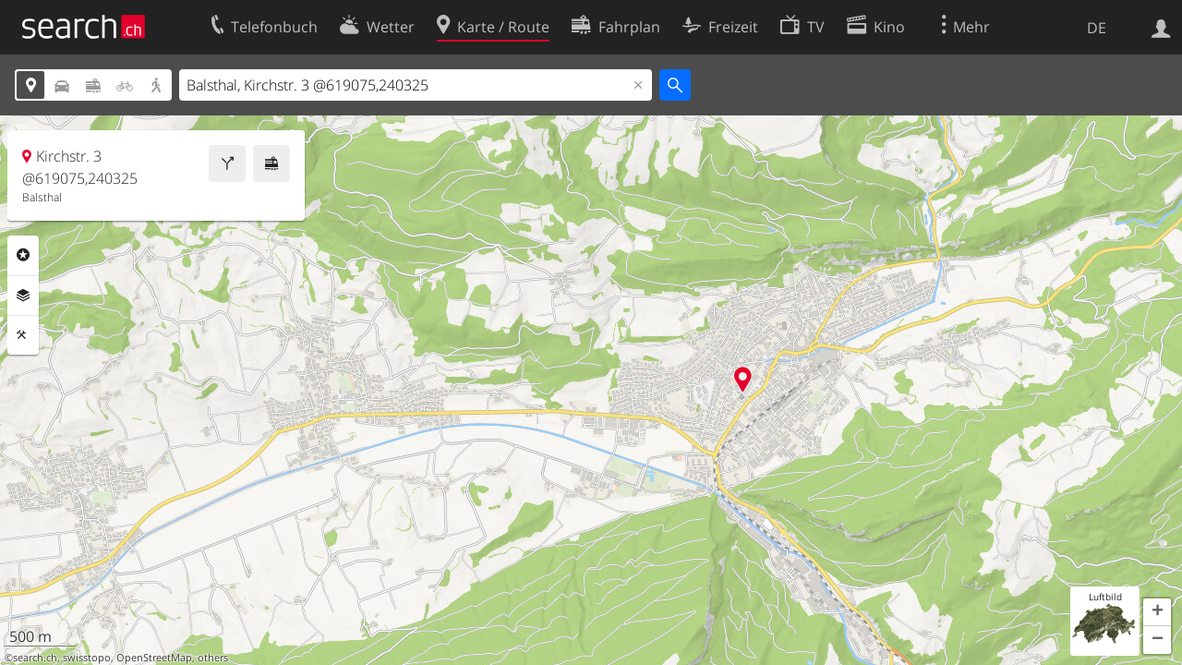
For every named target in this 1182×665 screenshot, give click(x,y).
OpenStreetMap (154, 657)
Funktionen (23, 335)
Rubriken (23, 255)
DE (1096, 28)
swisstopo (87, 657)
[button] (1157, 612)
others (213, 657)
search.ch (35, 657)
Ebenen (23, 295)
